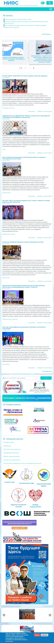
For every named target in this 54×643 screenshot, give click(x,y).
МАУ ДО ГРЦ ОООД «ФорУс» (11, 460)
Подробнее (31, 111)
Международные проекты (10, 319)
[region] (27, 615)
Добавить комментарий (44, 111)
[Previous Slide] (4, 615)
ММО (3, 149)
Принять (37, 635)
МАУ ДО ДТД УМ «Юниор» (11, 453)
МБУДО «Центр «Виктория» (11, 456)
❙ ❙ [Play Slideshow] (21, 68)
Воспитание (5, 277)
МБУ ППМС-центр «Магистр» (11, 449)
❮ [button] (26, 68)
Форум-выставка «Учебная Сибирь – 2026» (18, 19)
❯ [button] (34, 68)
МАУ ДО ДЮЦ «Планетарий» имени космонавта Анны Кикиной (22, 463)
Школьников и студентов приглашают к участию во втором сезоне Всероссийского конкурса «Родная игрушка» (27, 57)
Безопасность (6, 192)
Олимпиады (5, 364)
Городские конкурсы (8, 108)
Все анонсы (46, 34)
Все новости (47, 371)
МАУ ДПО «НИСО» (8, 442)
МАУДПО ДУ (7, 446)
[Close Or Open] (27, 9)
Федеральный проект (8, 234)
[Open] (49, 3)
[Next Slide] (50, 615)
